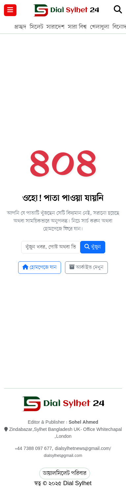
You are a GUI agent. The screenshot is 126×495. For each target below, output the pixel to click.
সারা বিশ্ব (77, 27)
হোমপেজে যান (39, 267)
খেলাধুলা (99, 27)
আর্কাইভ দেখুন (86, 267)
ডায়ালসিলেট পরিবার (64, 473)
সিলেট (36, 27)
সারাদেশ (56, 27)
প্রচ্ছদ (20, 27)
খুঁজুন (92, 247)
